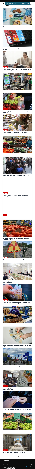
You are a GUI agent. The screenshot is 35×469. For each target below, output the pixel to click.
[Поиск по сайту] (9, 460)
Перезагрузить (20, 456)
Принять (27, 3)
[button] (26, 466)
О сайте (31, 464)
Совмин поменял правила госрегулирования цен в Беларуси (15, 90)
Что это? (23, 3)
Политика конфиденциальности (24, 462)
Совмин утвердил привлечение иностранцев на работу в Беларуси (16, 175)
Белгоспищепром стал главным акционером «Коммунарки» (15, 452)
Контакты (31, 462)
